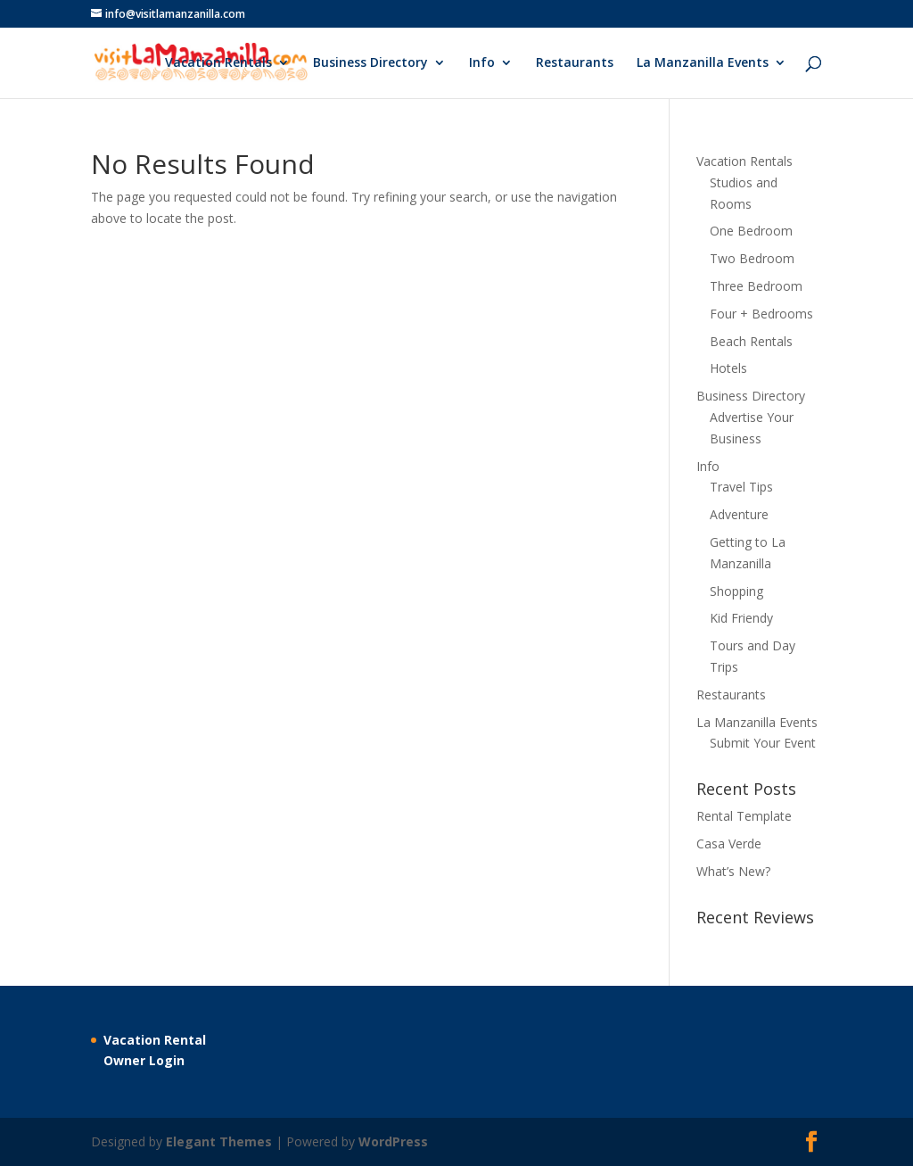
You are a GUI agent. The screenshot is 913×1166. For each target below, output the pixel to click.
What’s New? (733, 871)
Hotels (728, 368)
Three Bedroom (756, 285)
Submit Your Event (763, 742)
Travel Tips (741, 486)
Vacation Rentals (218, 63)
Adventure (739, 514)
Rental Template (744, 815)
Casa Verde (728, 843)
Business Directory (370, 63)
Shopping (736, 591)
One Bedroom (751, 230)
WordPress (393, 1141)
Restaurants (574, 63)
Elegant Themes (219, 1141)
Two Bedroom (752, 258)
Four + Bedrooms (761, 313)
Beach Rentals (751, 341)
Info (482, 63)
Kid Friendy (741, 617)
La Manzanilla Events (703, 63)
